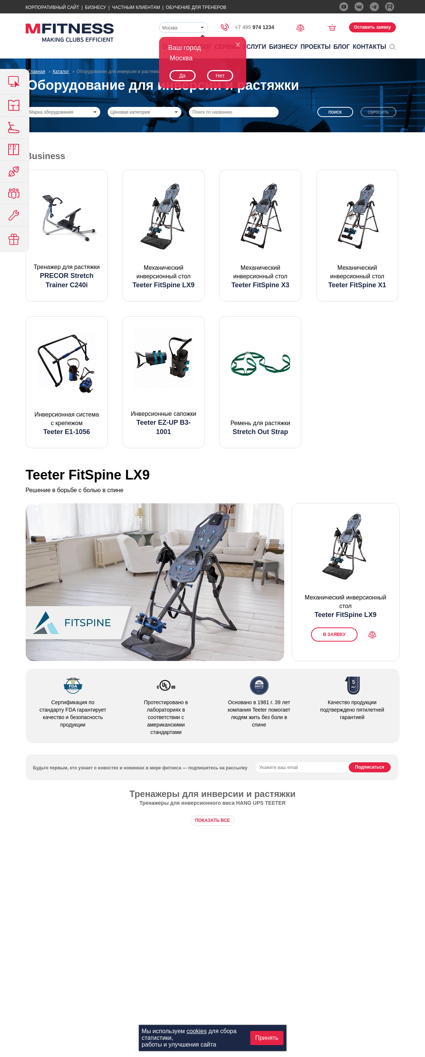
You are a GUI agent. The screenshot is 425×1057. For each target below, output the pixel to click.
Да (182, 76)
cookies (197, 1031)
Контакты (369, 47)
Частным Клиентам (136, 7)
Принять (267, 1038)
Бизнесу (95, 7)
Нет (220, 76)
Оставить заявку (372, 27)
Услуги (254, 47)
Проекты (316, 47)
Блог (341, 47)
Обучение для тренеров (196, 7)
